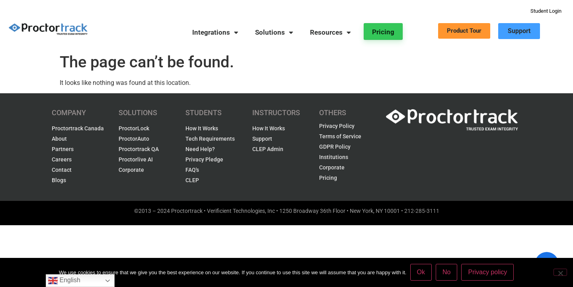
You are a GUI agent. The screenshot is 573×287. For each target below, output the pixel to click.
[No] (560, 272)
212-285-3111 (421, 211)
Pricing (383, 32)
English (64, 280)
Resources (330, 32)
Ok (421, 272)
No (447, 272)
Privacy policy (487, 272)
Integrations (215, 32)
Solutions (274, 32)
